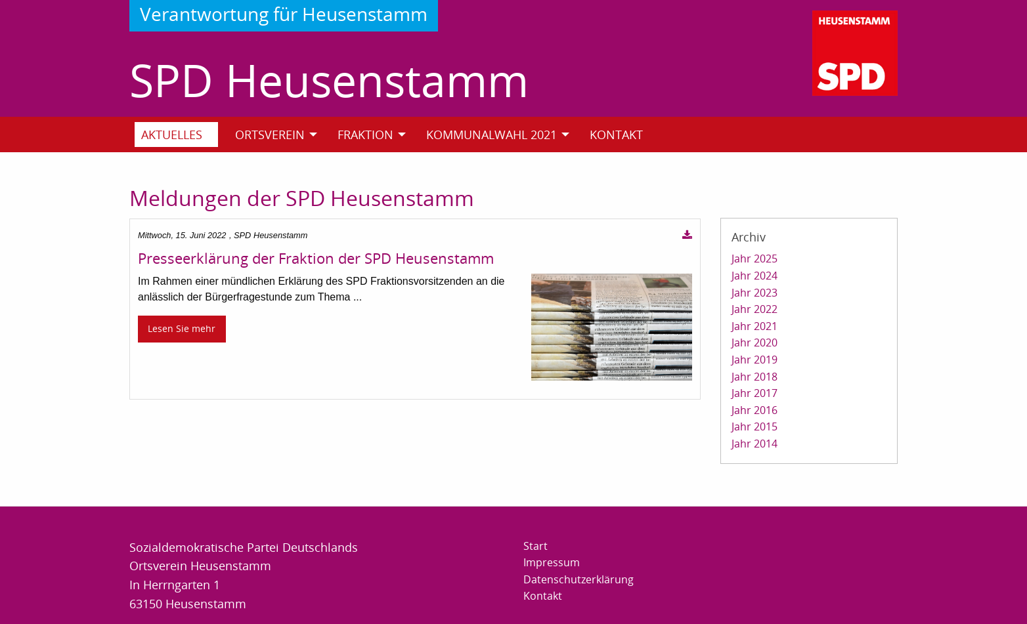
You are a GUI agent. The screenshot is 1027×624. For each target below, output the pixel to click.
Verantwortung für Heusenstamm (283, 13)
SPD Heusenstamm (329, 79)
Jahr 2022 (754, 309)
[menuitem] (182, 134)
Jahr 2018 (754, 376)
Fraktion (365, 134)
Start (535, 546)
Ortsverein (270, 134)
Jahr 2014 (754, 443)
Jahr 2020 (754, 342)
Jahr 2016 (754, 410)
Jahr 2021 (754, 326)
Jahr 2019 (754, 359)
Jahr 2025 (754, 258)
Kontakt (616, 134)
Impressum (551, 562)
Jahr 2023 (754, 292)
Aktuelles (171, 134)
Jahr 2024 (754, 275)
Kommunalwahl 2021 (491, 134)
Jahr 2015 (754, 426)
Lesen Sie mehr (181, 328)
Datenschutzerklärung (578, 579)
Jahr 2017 (754, 393)
